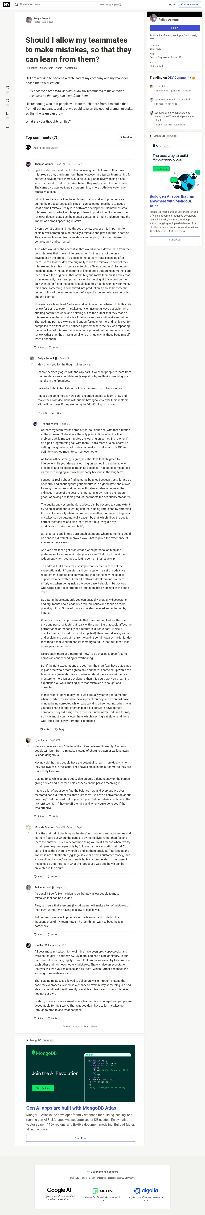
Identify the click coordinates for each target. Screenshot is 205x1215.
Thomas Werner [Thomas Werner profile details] (44, 164)
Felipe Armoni (42, 18)
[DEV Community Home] (7, 4)
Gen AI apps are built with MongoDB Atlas (71, 1108)
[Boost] (8, 126)
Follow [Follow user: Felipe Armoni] (175, 27)
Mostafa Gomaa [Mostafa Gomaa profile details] (44, 827)
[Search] (16, 5)
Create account (190, 4)
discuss (32, 68)
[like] (39, 347)
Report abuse (90, 1026)
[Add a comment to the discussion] (83, 150)
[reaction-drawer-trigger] (8, 89)
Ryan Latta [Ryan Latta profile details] (41, 740)
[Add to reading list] (8, 115)
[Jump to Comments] (8, 102)
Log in (171, 4)
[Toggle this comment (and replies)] (28, 169)
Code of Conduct (71, 1026)
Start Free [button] (80, 1138)
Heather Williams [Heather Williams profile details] (44, 945)
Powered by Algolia (110, 5)
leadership (46, 68)
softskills (71, 68)
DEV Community (179, 77)
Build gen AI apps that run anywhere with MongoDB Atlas (172, 201)
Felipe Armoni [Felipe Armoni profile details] (46, 358)
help (59, 68)
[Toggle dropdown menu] (131, 162)
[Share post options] (7, 138)
